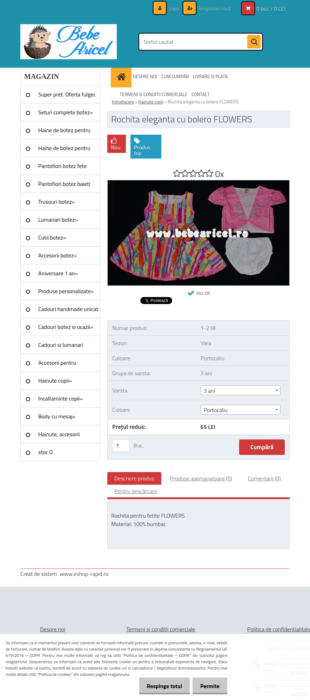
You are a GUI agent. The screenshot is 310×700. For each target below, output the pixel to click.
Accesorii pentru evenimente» (57, 365)
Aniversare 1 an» (58, 273)
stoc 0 (45, 452)
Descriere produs (134, 478)
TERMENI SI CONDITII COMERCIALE (153, 94)
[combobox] (241, 390)
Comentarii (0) (264, 478)
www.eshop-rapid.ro (84, 574)
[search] (254, 42)
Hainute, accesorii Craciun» (59, 436)
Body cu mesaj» (56, 416)
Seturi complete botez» (65, 112)
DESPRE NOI (145, 76)
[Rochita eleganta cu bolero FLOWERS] (198, 183)
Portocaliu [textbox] (216, 410)
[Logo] (68, 41)
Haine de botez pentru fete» (64, 132)
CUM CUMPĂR (175, 76)
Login (170, 8)
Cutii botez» (52, 237)
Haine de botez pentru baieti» (64, 150)
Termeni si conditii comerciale (160, 629)
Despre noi (52, 629)
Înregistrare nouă (213, 8)
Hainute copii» (55, 380)
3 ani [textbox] (209, 390)
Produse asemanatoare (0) (201, 478)
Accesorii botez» (57, 255)
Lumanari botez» (58, 219)
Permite (208, 686)
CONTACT (200, 94)
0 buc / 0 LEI (270, 9)
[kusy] (121, 445)
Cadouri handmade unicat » (68, 311)
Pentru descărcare (135, 491)
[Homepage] (122, 77)
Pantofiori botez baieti (64, 184)
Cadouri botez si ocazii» (65, 327)
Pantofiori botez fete (62, 166)
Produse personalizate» (66, 291)
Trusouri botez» (56, 201)
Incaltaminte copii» (60, 398)
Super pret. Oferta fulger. (67, 94)
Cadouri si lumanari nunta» (60, 347)
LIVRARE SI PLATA (210, 76)
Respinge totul (161, 686)
